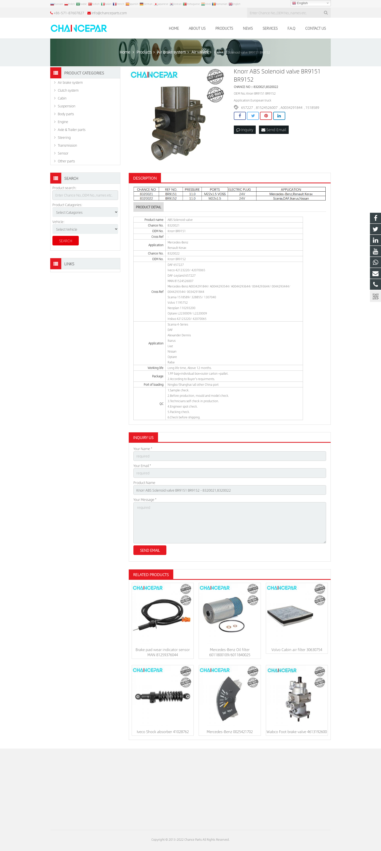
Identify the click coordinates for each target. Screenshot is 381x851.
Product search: (64, 187)
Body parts (66, 113)
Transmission (67, 145)
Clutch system (68, 90)
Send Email (273, 130)
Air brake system (70, 82)
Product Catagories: (67, 204)
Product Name (144, 482)
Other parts (66, 161)
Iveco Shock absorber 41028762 (163, 731)
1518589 (312, 107)
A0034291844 (291, 107)
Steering (64, 137)
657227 (247, 107)
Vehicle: (58, 221)
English (300, 3)
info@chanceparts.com (109, 12)
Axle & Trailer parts (71, 129)
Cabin (62, 98)
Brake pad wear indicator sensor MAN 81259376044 (163, 652)
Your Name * (142, 448)
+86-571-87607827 (69, 12)
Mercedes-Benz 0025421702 (230, 731)
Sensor (63, 153)
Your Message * (144, 499)
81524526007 (267, 107)
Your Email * (142, 465)
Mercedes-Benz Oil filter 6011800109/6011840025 (229, 652)
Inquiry (244, 130)
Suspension (66, 106)
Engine (63, 121)
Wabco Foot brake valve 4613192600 (297, 731)
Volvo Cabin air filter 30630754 (296, 649)
